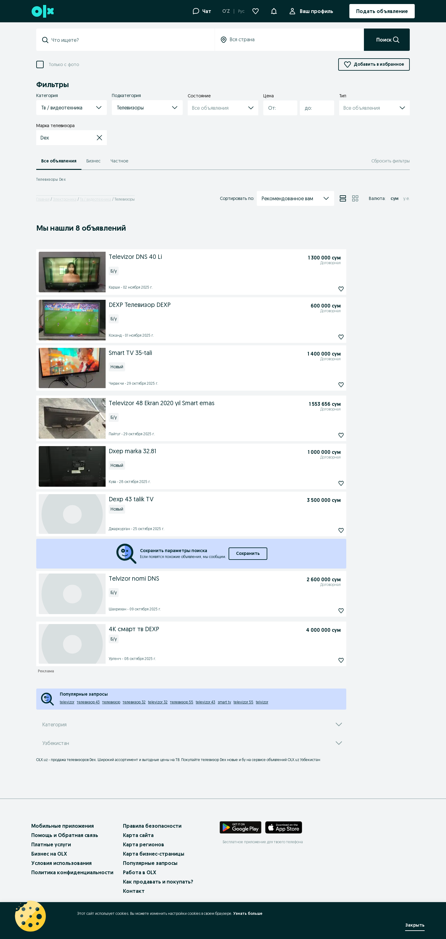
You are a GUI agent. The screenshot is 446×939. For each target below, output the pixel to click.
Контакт (134, 891)
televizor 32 (158, 702)
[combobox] (276, 107)
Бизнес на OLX (49, 854)
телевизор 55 (181, 702)
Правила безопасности (152, 826)
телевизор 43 (88, 702)
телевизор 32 (134, 702)
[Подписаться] (327, 289)
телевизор (111, 702)
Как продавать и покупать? (158, 882)
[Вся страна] (289, 40)
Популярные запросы (150, 863)
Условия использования (61, 863)
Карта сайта (138, 835)
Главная (43, 199)
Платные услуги (51, 844)
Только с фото (64, 64)
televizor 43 (205, 702)
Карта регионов (143, 844)
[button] (274, 10)
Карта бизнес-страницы (153, 854)
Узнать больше (247, 913)
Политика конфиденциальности (72, 872)
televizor (67, 702)
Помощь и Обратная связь (64, 835)
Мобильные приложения (62, 826)
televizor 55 (243, 702)
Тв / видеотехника (95, 199)
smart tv (224, 702)
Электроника (65, 199)
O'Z (226, 11)
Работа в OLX (139, 872)
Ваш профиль (315, 11)
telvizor (262, 702)
